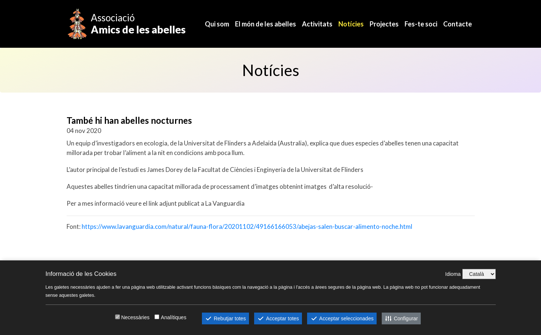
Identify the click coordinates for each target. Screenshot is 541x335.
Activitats (317, 24)
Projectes (384, 24)
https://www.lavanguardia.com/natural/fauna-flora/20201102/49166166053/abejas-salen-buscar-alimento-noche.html (247, 226)
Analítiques (173, 317)
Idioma (453, 274)
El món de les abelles (265, 24)
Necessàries (135, 317)
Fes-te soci (421, 24)
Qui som (217, 24)
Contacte (457, 24)
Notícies (351, 24)
